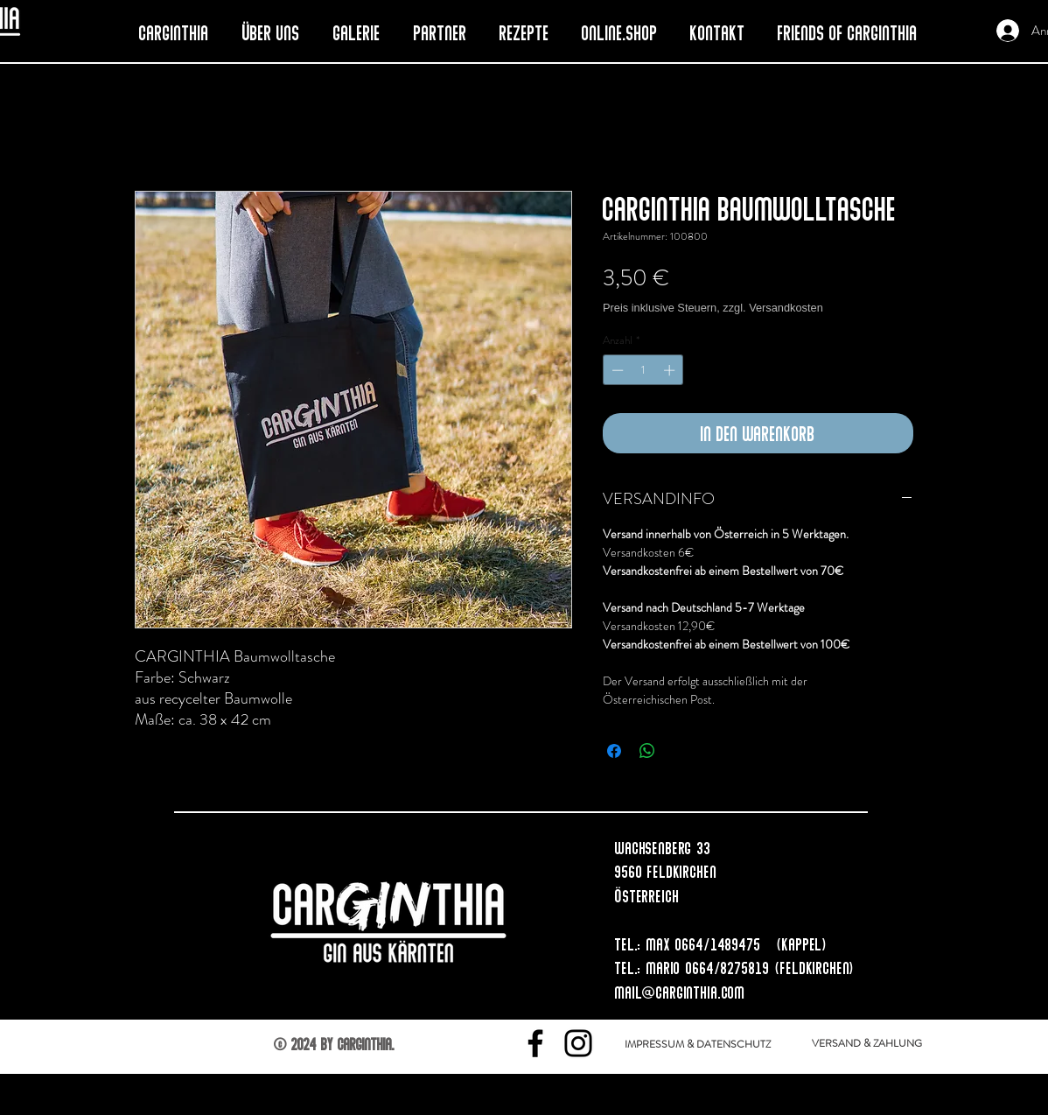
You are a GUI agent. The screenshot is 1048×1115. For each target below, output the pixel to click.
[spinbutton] (643, 370)
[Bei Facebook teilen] (614, 750)
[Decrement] (615, 370)
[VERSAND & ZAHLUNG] (867, 1043)
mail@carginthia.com (680, 991)
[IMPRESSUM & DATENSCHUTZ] (697, 1044)
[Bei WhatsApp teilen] (647, 750)
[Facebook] (535, 1043)
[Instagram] (578, 1043)
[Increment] (670, 370)
